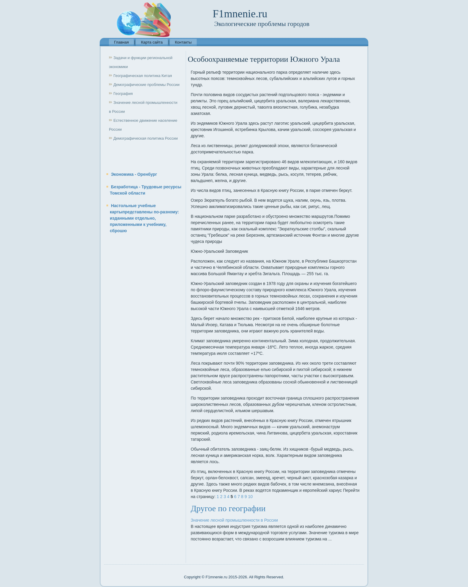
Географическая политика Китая (142, 75)
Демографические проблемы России (146, 84)
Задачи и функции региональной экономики (141, 62)
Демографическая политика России (145, 138)
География (123, 93)
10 (250, 496)
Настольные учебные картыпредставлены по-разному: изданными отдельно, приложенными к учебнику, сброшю (144, 218)
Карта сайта (151, 42)
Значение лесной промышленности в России (143, 107)
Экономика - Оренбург (134, 174)
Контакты (183, 42)
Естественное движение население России (143, 125)
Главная (121, 42)
